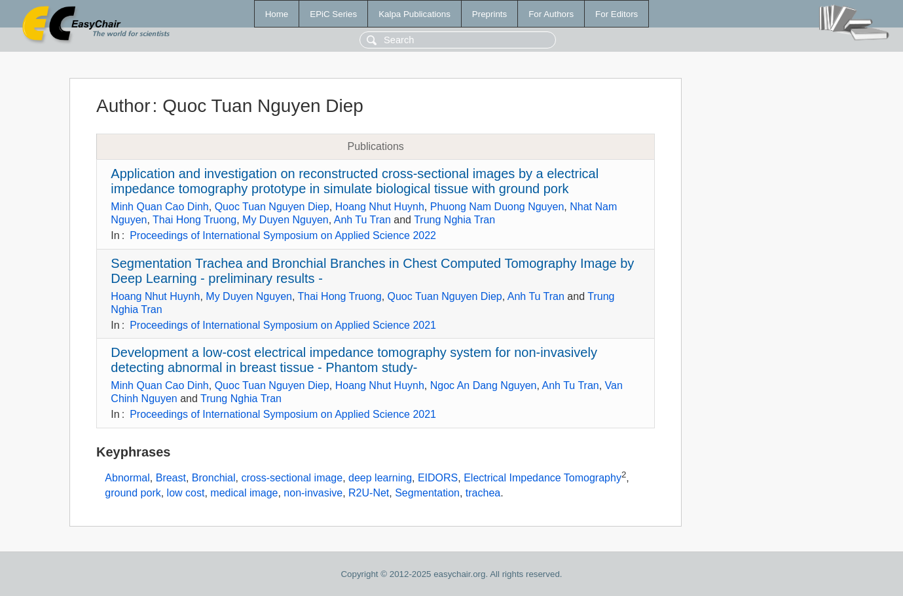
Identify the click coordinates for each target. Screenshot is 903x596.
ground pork (132, 492)
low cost (186, 492)
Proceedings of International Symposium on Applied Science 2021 (283, 325)
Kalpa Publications (414, 14)
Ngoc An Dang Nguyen (483, 385)
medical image (244, 492)
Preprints (489, 14)
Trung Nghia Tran (454, 219)
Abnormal (127, 477)
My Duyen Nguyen (285, 219)
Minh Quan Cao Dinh (159, 206)
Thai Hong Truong (194, 219)
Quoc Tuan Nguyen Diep (272, 206)
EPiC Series (333, 14)
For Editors (616, 14)
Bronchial (214, 477)
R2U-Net (368, 492)
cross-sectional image (291, 477)
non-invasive (313, 492)
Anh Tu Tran (362, 219)
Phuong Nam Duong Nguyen (497, 206)
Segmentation (427, 492)
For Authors (551, 14)
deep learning (380, 477)
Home (277, 14)
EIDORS (438, 477)
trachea (483, 492)
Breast (171, 477)
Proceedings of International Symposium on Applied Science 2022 (283, 235)
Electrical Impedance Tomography (542, 477)
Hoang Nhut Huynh (379, 206)
